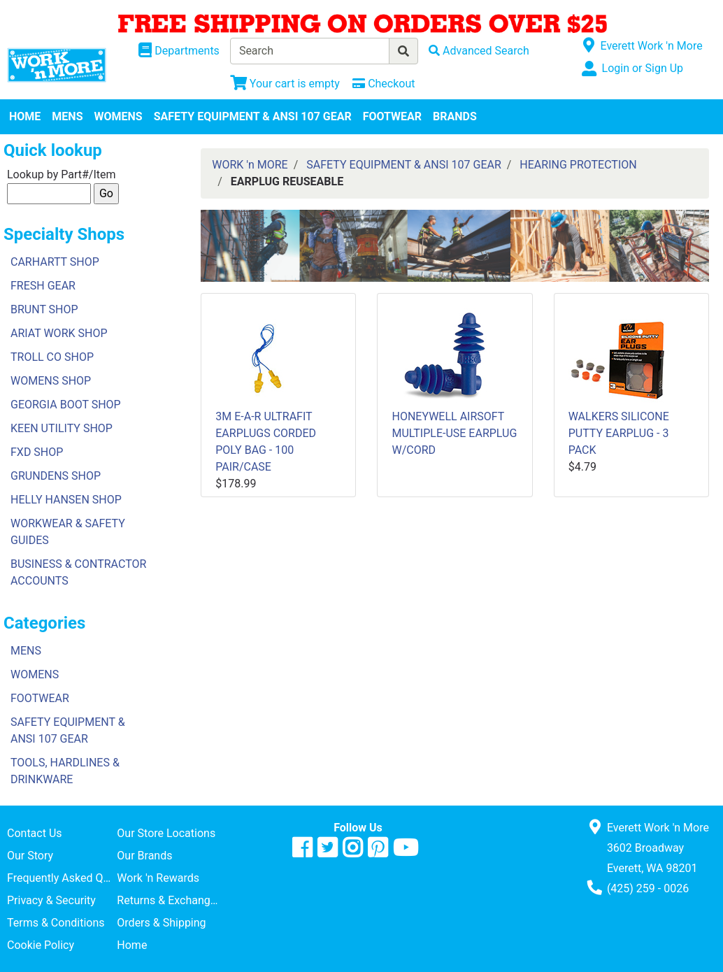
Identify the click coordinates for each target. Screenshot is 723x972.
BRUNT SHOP (44, 309)
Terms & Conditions (56, 922)
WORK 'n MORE (249, 164)
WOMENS (118, 116)
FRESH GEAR (43, 285)
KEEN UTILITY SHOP (61, 428)
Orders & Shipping (161, 922)
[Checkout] (383, 83)
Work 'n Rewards (158, 878)
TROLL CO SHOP (52, 357)
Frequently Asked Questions (62, 878)
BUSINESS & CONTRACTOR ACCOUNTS (78, 572)
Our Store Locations (166, 833)
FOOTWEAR (392, 116)
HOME (25, 116)
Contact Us (34, 833)
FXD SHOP (36, 452)
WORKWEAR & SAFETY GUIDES (67, 532)
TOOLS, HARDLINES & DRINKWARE (65, 771)
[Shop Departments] (179, 51)
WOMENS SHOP (50, 380)
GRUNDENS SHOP (55, 476)
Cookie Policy (40, 945)
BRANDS (455, 116)
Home (132, 945)
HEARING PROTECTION (578, 164)
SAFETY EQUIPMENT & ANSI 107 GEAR (253, 116)
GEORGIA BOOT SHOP (65, 404)
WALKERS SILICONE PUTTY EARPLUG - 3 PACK (618, 433)
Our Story (30, 855)
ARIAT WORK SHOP (59, 333)
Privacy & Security (51, 900)
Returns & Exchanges (169, 900)
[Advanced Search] (479, 50)
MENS (67, 116)
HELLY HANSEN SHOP (66, 499)
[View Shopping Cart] (285, 83)
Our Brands (144, 855)
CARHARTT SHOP (54, 262)
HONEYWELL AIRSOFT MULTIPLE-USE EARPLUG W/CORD (454, 433)
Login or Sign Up (642, 68)
